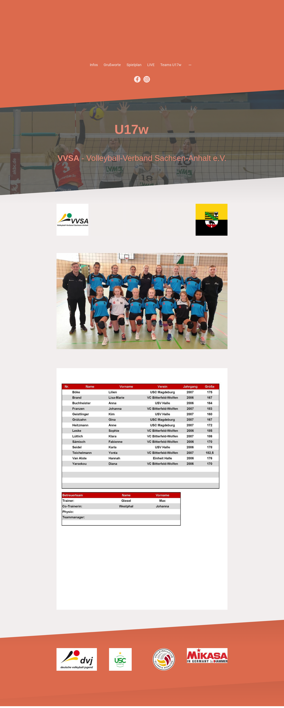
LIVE (150, 65)
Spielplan (134, 65)
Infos (94, 65)
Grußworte (112, 65)
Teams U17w (170, 65)
